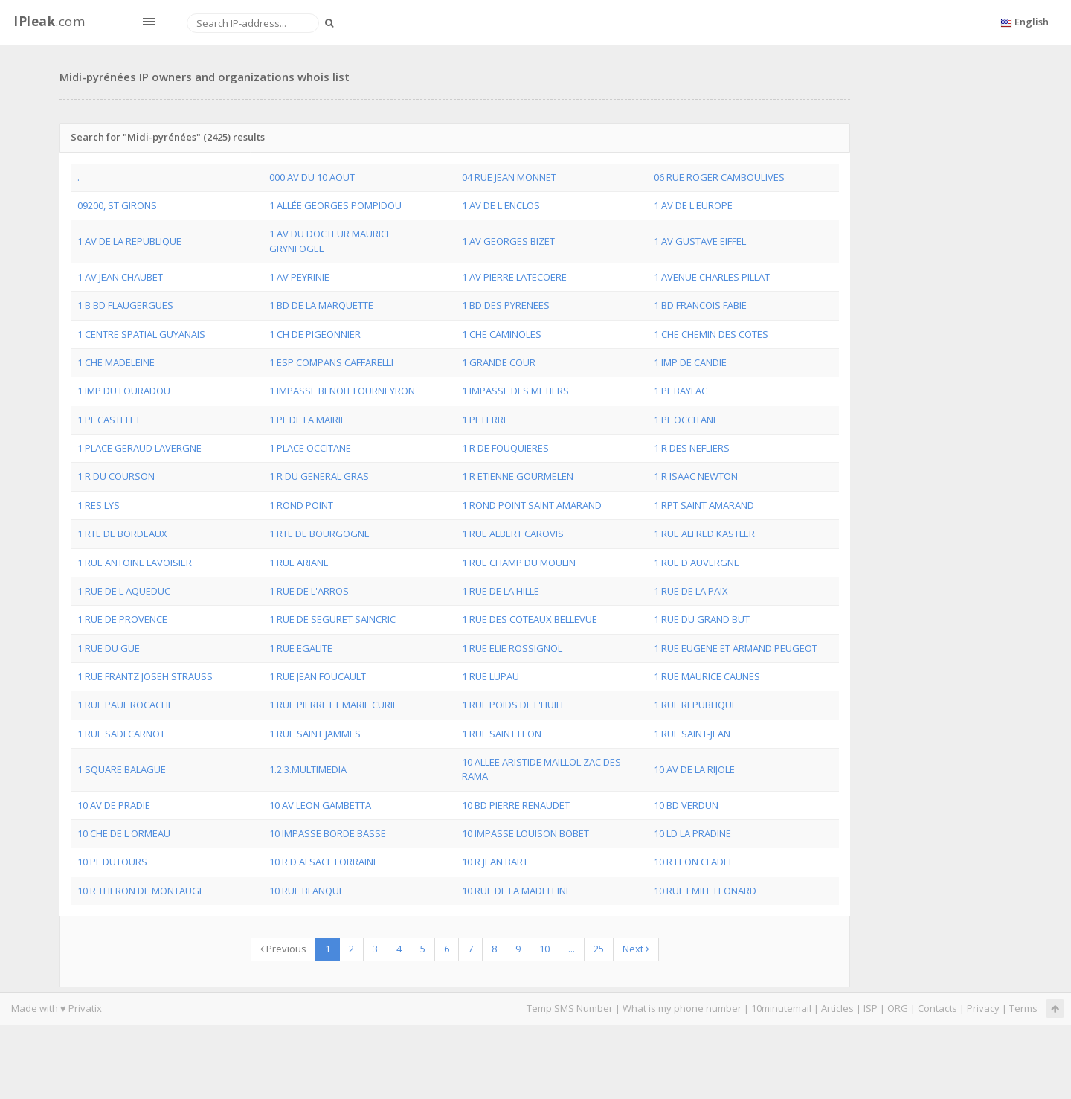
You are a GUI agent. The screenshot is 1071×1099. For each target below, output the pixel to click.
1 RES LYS (98, 505)
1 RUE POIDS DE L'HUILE (514, 704)
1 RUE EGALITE (300, 648)
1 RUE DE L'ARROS (309, 590)
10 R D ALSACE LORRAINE (324, 861)
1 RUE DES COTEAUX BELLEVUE (529, 619)
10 (544, 948)
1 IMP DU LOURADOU (123, 390)
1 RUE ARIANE (299, 562)
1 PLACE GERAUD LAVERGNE (139, 448)
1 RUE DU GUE (108, 648)
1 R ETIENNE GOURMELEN (517, 476)
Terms (1023, 1008)
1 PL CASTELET (109, 419)
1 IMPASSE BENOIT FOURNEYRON (342, 390)
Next (636, 948)
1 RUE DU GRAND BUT (702, 619)
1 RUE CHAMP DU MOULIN (519, 562)
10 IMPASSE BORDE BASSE (327, 833)
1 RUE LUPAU (490, 676)
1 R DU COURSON (116, 476)
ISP (870, 1008)
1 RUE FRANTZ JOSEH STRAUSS (145, 676)
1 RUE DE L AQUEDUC (123, 590)
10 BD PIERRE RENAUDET (516, 805)
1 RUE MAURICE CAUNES (707, 676)
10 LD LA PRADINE (692, 833)
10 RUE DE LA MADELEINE (516, 890)
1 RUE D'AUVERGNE (696, 562)
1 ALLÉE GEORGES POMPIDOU (335, 205)
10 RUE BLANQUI (305, 890)
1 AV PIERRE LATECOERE (514, 276)
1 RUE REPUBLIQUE (695, 704)
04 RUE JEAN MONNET (509, 177)
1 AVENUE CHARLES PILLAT (712, 276)
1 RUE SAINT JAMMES (315, 733)
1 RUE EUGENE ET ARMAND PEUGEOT (735, 648)
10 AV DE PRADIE (113, 805)
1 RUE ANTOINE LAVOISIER (134, 562)
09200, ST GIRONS (117, 205)
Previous (283, 948)
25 (599, 948)
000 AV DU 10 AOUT (312, 177)
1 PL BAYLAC (680, 390)
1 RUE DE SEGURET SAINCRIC (332, 619)
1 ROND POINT (301, 505)
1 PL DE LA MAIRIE (307, 419)
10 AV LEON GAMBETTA (320, 805)
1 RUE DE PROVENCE (122, 619)
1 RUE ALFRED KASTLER (704, 533)
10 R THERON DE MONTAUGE (141, 890)
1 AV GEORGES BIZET (508, 241)
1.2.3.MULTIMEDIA (308, 769)
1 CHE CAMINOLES (501, 334)
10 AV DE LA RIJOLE (694, 769)
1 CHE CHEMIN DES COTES (711, 334)
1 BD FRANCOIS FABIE (700, 305)
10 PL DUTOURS (112, 861)
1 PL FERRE (485, 419)
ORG (897, 1008)
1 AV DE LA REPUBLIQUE (129, 241)
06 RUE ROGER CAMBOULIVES (719, 177)
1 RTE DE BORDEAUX (122, 533)
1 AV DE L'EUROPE (693, 205)
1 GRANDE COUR (499, 362)
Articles (837, 1008)
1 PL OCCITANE (686, 419)
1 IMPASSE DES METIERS (515, 390)
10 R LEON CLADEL (693, 861)
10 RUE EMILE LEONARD (705, 890)
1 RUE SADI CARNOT (121, 733)
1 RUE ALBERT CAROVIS (513, 533)
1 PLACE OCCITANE (310, 448)
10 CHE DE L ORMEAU (123, 833)
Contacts (937, 1008)
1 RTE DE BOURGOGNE (319, 533)
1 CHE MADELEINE (116, 362)
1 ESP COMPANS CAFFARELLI (331, 362)
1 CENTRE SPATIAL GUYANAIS (141, 334)
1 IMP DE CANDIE (690, 362)
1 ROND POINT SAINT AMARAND (532, 505)
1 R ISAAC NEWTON (696, 476)
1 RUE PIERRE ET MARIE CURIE (333, 704)
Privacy (983, 1008)
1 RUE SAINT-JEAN (692, 733)
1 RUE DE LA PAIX (691, 590)
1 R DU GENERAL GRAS (319, 476)
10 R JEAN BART (495, 861)
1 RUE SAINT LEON (501, 733)
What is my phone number (682, 1008)
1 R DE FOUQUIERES (505, 448)
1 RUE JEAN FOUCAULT (317, 676)
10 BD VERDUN (686, 805)
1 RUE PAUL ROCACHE (125, 704)
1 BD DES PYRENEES (506, 305)
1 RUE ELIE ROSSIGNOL (512, 648)
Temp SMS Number (570, 1008)
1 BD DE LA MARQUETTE (321, 305)
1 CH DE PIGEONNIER (315, 334)
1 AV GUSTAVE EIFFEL (700, 241)
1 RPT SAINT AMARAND (704, 505)
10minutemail (781, 1008)
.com (49, 21)
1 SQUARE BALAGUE (121, 769)
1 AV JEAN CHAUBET (120, 276)
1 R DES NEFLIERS (692, 448)
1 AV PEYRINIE (299, 276)
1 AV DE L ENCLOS (501, 205)
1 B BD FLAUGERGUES (125, 305)
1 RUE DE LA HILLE (500, 590)
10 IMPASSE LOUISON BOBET (525, 833)
